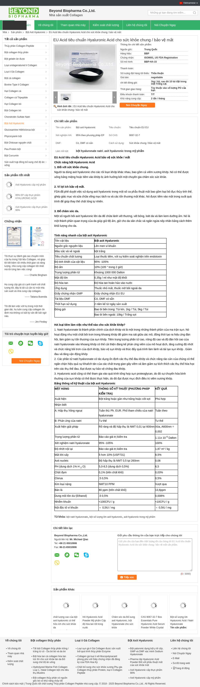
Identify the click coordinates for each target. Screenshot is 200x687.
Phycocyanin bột (13, 136)
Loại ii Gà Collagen (14, 71)
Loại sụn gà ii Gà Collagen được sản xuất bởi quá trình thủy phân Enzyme (99, 650)
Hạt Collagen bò (12, 104)
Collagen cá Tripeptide (16, 97)
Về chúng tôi (45, 25)
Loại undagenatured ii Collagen (20, 65)
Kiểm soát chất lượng (106, 25)
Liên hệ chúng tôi (136, 25)
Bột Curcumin (11, 155)
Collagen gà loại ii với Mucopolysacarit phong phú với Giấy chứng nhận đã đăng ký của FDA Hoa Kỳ (98, 659)
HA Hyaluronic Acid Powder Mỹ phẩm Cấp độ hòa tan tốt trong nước (94, 622)
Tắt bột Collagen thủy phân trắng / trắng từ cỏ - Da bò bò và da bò (51, 650)
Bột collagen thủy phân (16, 52)
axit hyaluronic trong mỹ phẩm (139, 517)
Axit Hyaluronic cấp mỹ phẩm (30, 184)
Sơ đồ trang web (181, 663)
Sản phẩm (16, 32)
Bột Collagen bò (12, 110)
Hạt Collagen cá (12, 91)
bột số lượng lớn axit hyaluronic (106, 517)
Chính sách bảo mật (12, 683)
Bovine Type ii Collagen (16, 84)
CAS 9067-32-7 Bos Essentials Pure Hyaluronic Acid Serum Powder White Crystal (153, 622)
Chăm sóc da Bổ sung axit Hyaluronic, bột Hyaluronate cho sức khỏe (123, 622)
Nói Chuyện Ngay (165, 25)
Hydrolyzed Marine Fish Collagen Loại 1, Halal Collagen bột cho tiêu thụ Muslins (51, 670)
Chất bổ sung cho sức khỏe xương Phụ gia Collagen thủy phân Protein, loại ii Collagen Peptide (99, 670)
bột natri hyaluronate (77, 517)
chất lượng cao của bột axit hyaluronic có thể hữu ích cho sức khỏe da (65, 622)
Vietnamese (189, 3)
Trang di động (181, 668)
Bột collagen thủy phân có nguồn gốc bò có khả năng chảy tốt (50, 679)
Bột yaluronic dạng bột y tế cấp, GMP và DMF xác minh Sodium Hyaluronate (146, 651)
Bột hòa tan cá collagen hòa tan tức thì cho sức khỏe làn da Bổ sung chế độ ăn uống (49, 659)
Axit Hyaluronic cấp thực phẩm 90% (146, 671)
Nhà (5, 32)
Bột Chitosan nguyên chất (17, 142)
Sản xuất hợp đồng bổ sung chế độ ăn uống (24, 164)
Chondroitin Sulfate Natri (17, 117)
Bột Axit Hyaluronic (35, 32)
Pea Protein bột (12, 149)
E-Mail (176, 658)
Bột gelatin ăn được (14, 58)
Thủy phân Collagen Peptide (19, 46)
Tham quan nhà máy (73, 25)
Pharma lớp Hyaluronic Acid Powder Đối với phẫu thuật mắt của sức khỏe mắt (146, 662)
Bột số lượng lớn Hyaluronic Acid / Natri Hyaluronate (181, 620)
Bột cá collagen (12, 78)
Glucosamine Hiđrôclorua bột (19, 129)
